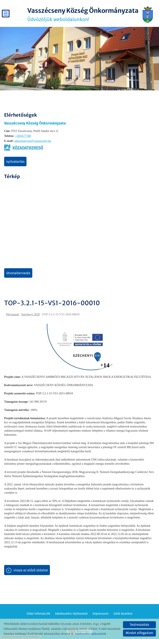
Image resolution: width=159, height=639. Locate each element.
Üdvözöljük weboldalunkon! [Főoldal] (83, 14)
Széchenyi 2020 (30, 314)
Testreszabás (139, 625)
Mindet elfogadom (139, 633)
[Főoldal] (148, 14)
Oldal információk (38, 613)
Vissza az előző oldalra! (30, 570)
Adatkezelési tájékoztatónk (90, 633)
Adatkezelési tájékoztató (71, 613)
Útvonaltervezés (18, 273)
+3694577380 (23, 136)
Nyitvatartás (15, 162)
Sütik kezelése (122, 613)
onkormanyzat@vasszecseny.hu (32, 140)
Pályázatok (12, 314)
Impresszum (100, 613)
